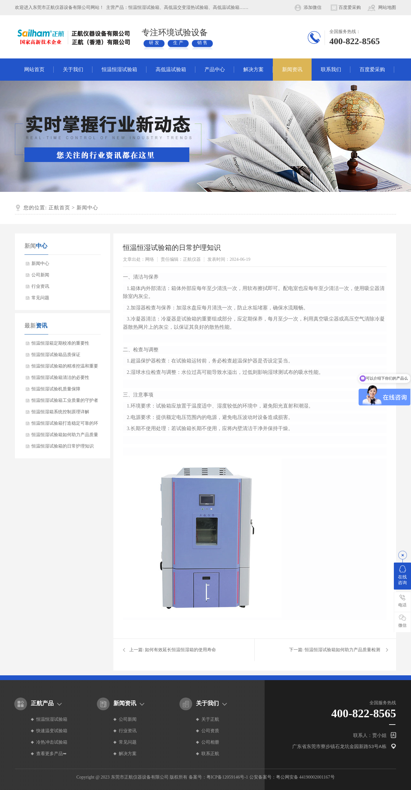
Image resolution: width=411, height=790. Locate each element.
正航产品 (42, 703)
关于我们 (73, 69)
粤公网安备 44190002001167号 (305, 777)
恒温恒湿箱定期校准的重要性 (60, 343)
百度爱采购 (350, 7)
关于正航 (210, 719)
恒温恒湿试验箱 (119, 69)
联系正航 (210, 753)
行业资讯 (40, 286)
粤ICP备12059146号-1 (227, 777)
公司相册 (210, 742)
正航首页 (59, 207)
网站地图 (387, 7)
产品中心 (215, 69)
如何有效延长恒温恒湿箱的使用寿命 (180, 649)
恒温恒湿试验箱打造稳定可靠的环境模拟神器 (64, 425)
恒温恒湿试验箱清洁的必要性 (60, 377)
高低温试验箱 (171, 69)
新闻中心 (87, 207)
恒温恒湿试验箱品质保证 (55, 354)
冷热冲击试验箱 (51, 742)
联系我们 (331, 69)
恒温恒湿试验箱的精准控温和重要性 (64, 368)
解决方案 (253, 69)
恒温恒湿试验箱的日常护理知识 (62, 446)
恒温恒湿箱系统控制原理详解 (60, 411)
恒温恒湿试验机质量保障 (55, 389)
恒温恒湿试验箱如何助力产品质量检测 (64, 436)
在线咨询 (402, 575)
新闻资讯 (292, 69)
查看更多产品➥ (51, 753)
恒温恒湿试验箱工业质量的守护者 (64, 400)
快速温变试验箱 (51, 730)
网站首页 (34, 69)
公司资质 (210, 730)
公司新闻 (40, 275)
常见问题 (40, 297)
